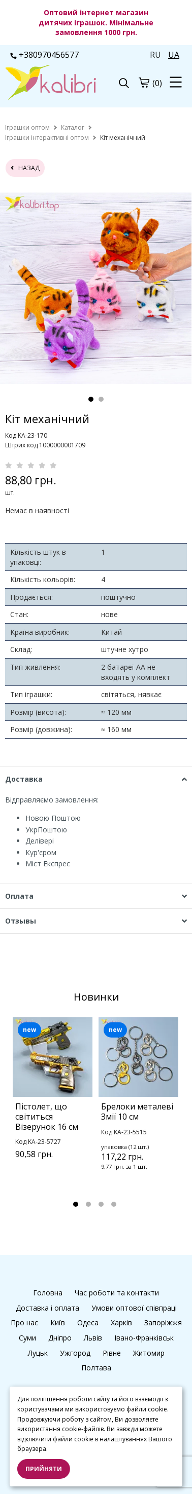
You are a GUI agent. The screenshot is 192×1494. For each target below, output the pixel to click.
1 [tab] (90, 399)
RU (155, 54)
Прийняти (43, 1469)
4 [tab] (113, 1204)
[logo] (50, 83)
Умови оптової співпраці (134, 1308)
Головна (47, 1292)
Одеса (88, 1322)
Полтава (96, 1367)
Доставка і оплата (47, 1308)
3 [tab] (101, 1204)
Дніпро (60, 1338)
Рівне (112, 1353)
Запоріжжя (163, 1322)
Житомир (149, 1353)
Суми (27, 1338)
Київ (57, 1322)
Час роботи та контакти (117, 1292)
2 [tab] (101, 399)
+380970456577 (44, 54)
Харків (121, 1322)
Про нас (24, 1322)
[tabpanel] (96, 288)
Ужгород (75, 1353)
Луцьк (38, 1353)
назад (25, 168)
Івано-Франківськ (144, 1338)
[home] (27, 127)
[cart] (144, 83)
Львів (93, 1338)
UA (173, 54)
